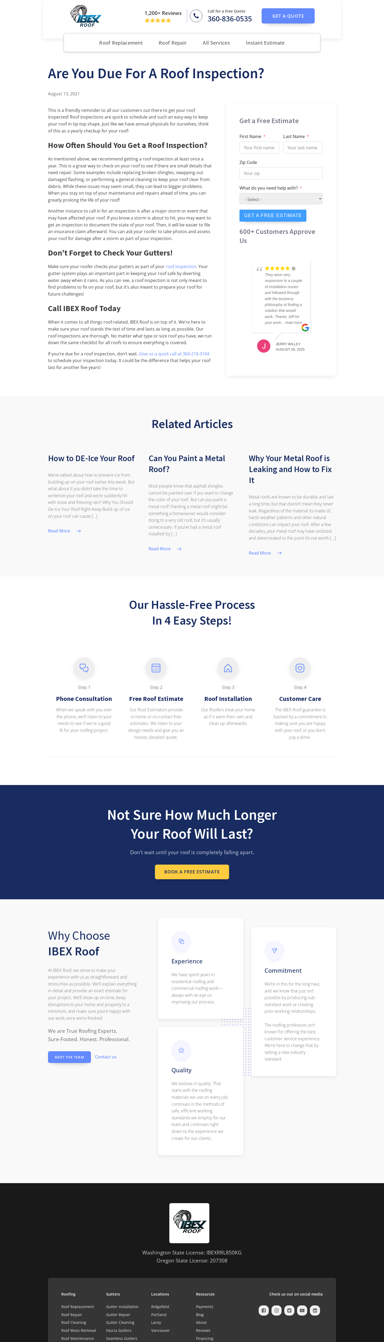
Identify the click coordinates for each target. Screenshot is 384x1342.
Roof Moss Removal (78, 1330)
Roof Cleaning (73, 1322)
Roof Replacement (121, 43)
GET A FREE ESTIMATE (273, 215)
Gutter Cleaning (120, 1322)
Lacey (156, 1322)
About (201, 1322)
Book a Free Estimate (192, 872)
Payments (204, 1307)
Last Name (294, 136)
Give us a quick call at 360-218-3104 (174, 354)
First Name (250, 136)
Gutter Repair (118, 1315)
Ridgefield (160, 1307)
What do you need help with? (268, 188)
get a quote (288, 16)
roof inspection (181, 266)
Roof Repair (173, 43)
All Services (216, 43)
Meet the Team (69, 1057)
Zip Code (248, 162)
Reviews (203, 1330)
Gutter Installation (122, 1307)
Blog (200, 1315)
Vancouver (160, 1330)
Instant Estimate (265, 43)
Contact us (106, 1057)
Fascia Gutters (118, 1330)
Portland (158, 1315)
